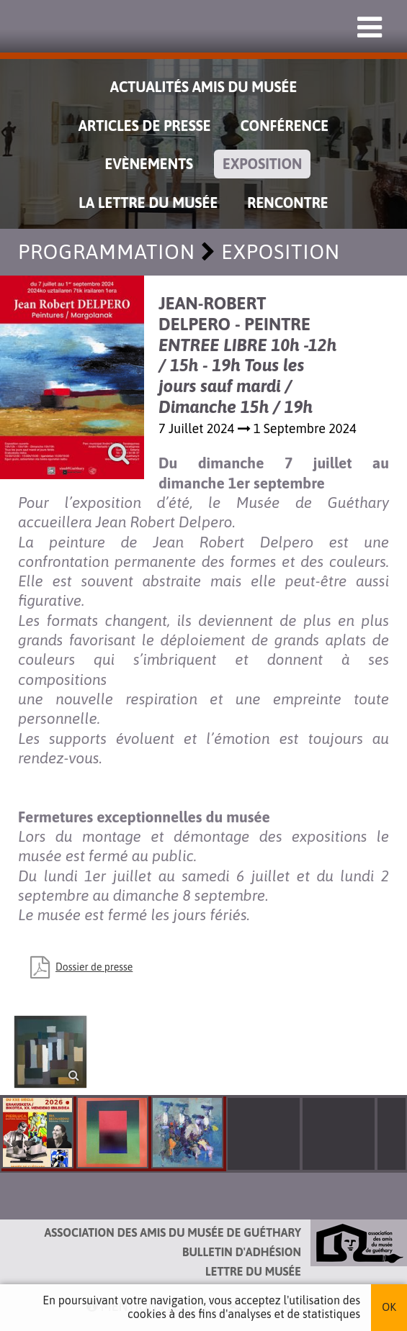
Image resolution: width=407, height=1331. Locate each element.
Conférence (285, 125)
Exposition (262, 163)
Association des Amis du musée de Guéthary (173, 1232)
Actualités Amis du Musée (204, 86)
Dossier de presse (94, 967)
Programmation (106, 251)
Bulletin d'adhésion (241, 1251)
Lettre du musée (253, 1271)
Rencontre (287, 202)
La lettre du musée (148, 202)
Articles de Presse (145, 125)
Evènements (149, 163)
